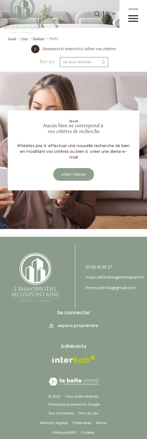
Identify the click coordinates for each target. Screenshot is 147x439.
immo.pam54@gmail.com (111, 288)
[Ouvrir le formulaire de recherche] (97, 14)
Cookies (87, 432)
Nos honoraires (61, 413)
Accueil (12, 38)
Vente (24, 38)
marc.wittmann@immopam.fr (114, 277)
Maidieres (38, 38)
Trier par (47, 62)
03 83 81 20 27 (98, 267)
